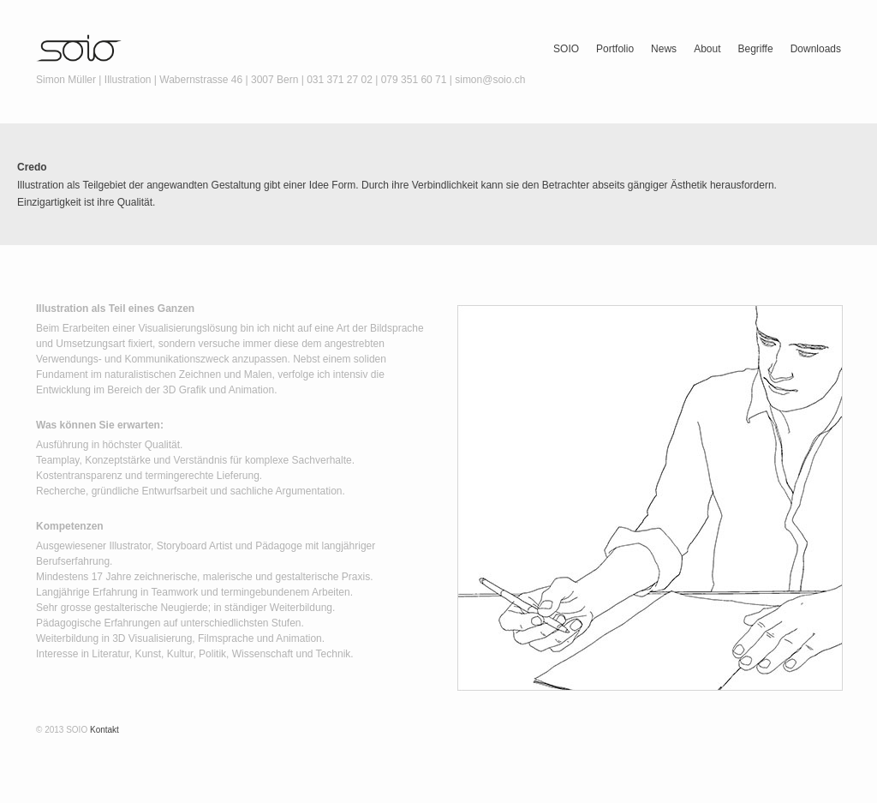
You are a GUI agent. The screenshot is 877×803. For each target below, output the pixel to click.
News (664, 49)
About (707, 49)
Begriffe (755, 49)
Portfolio (615, 49)
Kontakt (104, 729)
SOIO (566, 49)
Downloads (815, 49)
